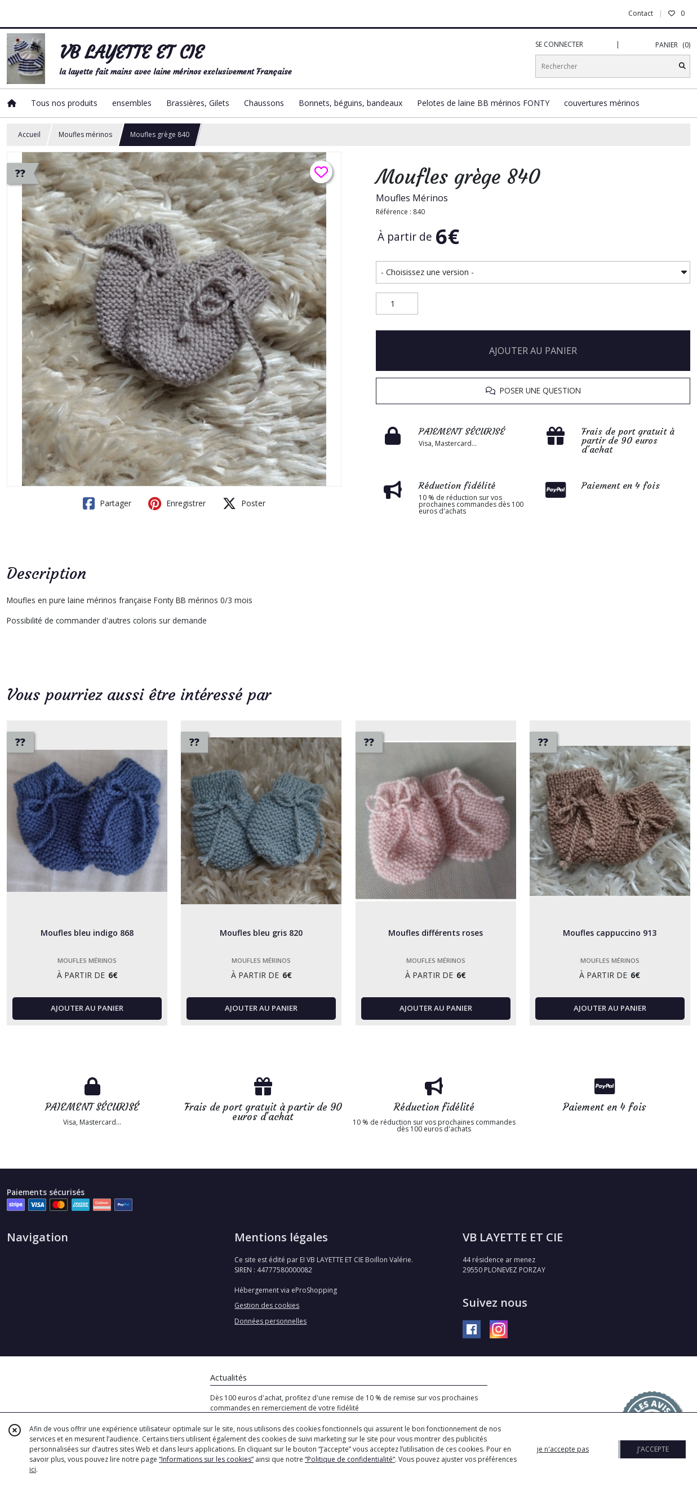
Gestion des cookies (266, 1305)
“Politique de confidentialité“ (350, 1459)
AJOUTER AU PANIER (533, 350)
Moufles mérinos (85, 134)
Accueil (29, 134)
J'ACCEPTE (653, 1449)
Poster (244, 503)
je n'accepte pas (563, 1449)
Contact (640, 13)
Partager (107, 503)
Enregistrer (177, 503)
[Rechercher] (682, 66)
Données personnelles (270, 1321)
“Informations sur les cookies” (206, 1459)
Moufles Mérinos (412, 198)
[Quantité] (397, 304)
